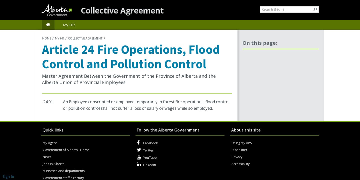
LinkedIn (146, 164)
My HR (59, 38)
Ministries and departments (64, 170)
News (47, 156)
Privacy (237, 156)
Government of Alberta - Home (66, 150)
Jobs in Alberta (53, 164)
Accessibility (241, 164)
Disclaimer (239, 150)
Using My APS (242, 142)
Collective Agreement (122, 10)
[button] (315, 9)
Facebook (147, 142)
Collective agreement (85, 38)
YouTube (147, 157)
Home (46, 38)
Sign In (8, 176)
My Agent (50, 142)
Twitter (145, 150)
